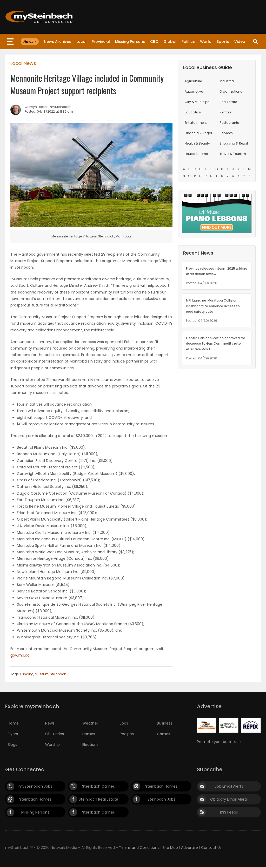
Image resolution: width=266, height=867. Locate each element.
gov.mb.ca (20, 655)
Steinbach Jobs (161, 799)
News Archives (57, 41)
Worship (52, 744)
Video (239, 41)
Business (164, 723)
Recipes (127, 733)
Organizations (231, 91)
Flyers (13, 733)
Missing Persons (130, 41)
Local (81, 41)
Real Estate (228, 102)
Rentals (225, 112)
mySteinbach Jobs (35, 786)
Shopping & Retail (234, 143)
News (50, 723)
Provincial (101, 41)
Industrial (227, 81)
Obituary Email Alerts (229, 799)
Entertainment (196, 122)
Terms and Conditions (139, 847)
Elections (90, 744)
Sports (223, 41)
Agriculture (193, 81)
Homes (88, 733)
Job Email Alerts (229, 786)
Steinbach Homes (161, 786)
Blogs (12, 744)
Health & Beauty (197, 143)
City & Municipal (197, 102)
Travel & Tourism (233, 154)
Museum (42, 674)
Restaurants (229, 122)
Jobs (124, 723)
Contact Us (211, 847)
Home (13, 723)
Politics (188, 41)
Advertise (189, 847)
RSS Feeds (229, 812)
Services (226, 133)
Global (169, 41)
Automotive (194, 91)
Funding (27, 674)
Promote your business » (219, 741)
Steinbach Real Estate (98, 799)
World (205, 41)
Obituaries (54, 733)
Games (163, 733)
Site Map (170, 847)
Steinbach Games (98, 786)
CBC (154, 41)
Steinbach (58, 674)
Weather (90, 723)
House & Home (196, 154)
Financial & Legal (198, 133)
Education (193, 112)
